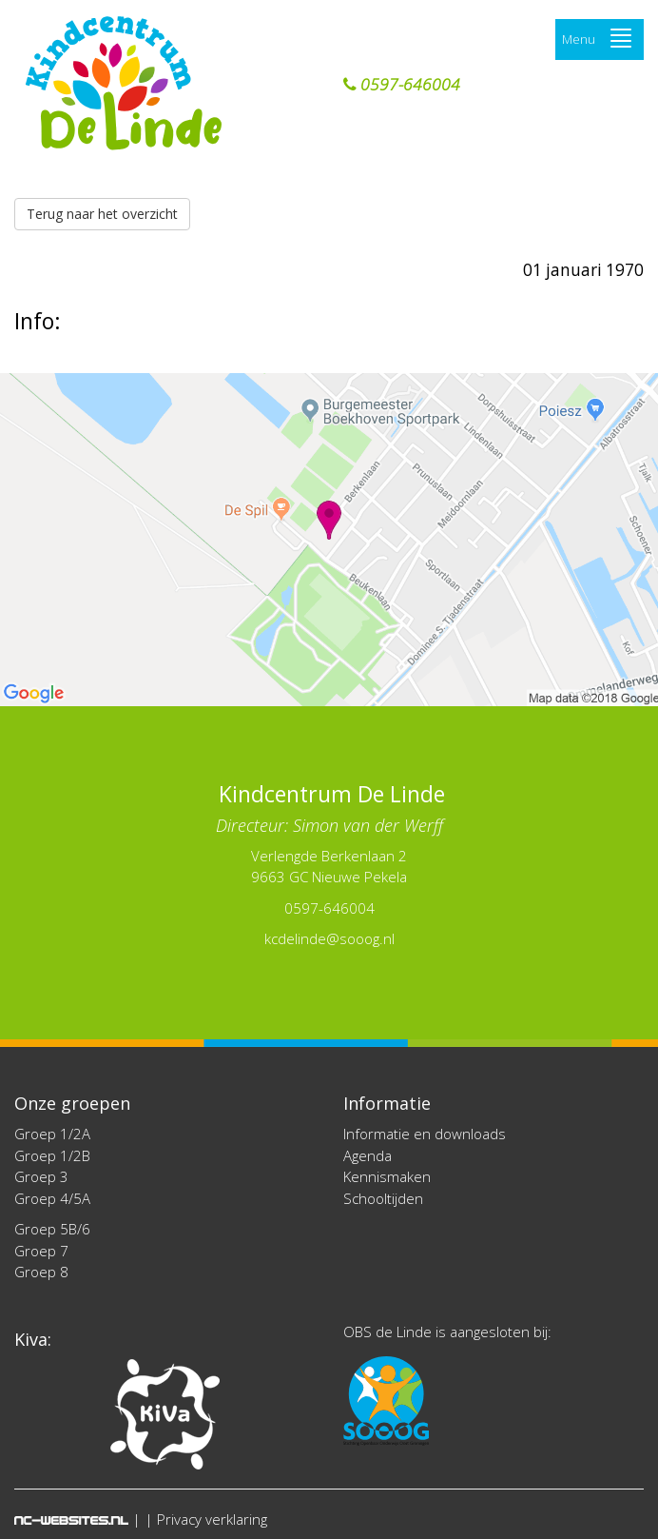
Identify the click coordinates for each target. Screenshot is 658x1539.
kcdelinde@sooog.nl (329, 938)
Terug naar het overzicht (102, 214)
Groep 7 (41, 1250)
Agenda (367, 1155)
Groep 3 (41, 1176)
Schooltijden (383, 1198)
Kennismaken (387, 1176)
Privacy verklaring (212, 1519)
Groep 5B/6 (52, 1228)
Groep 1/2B (52, 1155)
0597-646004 (401, 84)
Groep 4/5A (52, 1198)
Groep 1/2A (52, 1133)
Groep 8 (41, 1271)
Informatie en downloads (424, 1133)
